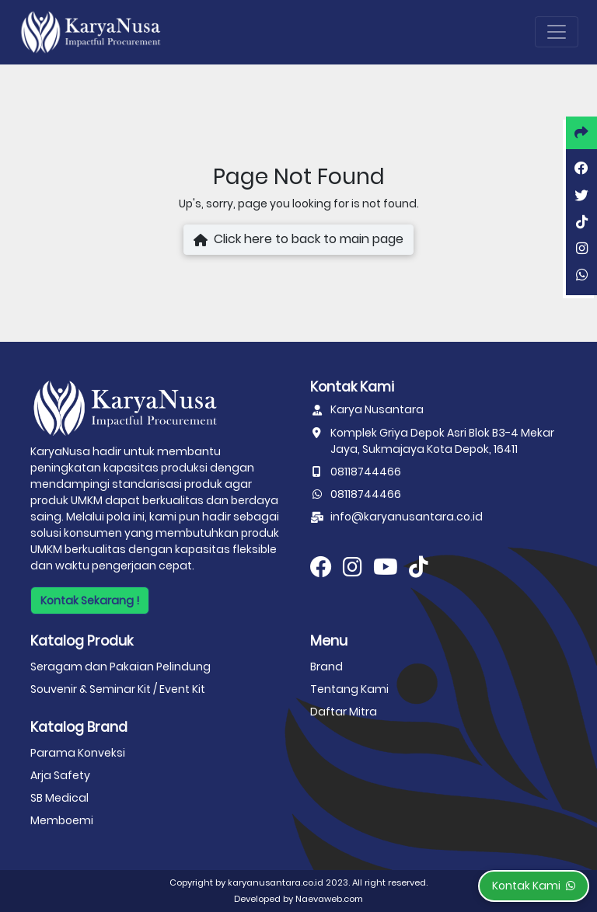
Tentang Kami (349, 689)
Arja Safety (60, 775)
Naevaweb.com (329, 899)
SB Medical (59, 798)
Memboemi (61, 820)
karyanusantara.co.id (275, 882)
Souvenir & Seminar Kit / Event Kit (117, 689)
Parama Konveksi (77, 753)
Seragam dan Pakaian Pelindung (120, 666)
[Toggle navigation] (556, 31)
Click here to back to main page (298, 239)
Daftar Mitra (343, 711)
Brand (326, 666)
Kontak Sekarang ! (89, 600)
